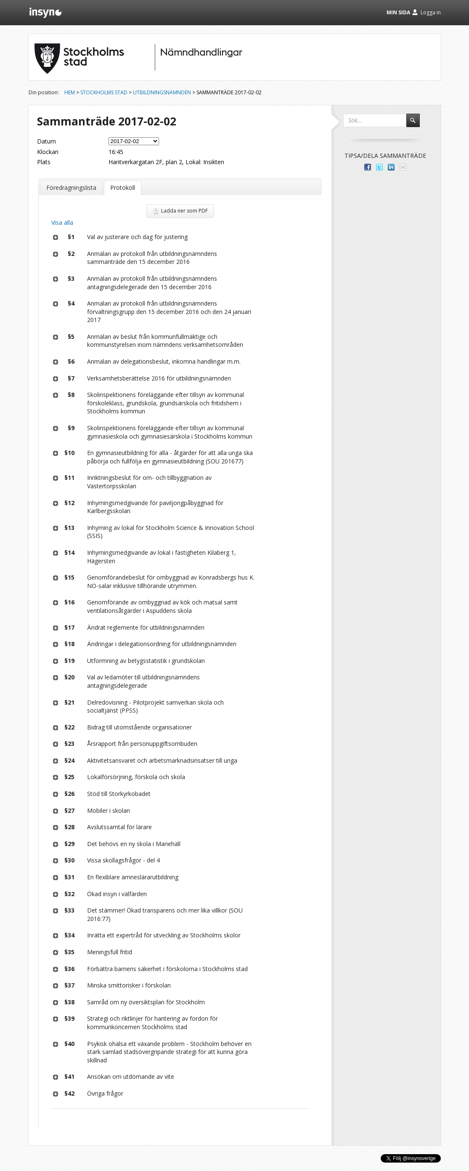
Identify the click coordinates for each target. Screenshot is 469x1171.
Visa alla (62, 222)
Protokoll (122, 188)
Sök (416, 124)
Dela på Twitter (379, 167)
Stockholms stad (103, 92)
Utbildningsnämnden (162, 92)
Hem (69, 92)
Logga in (431, 12)
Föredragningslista (71, 188)
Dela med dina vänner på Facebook (367, 167)
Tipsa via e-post (403, 167)
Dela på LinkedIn (391, 167)
